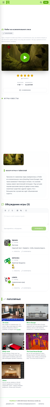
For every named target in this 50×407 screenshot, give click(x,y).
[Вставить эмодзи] (26, 210)
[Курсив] (8, 210)
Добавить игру (10, 403)
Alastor (29, 85)
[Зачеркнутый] (12, 210)
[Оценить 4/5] (28, 75)
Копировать (26, 251)
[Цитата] (17, 210)
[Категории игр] (3, 2)
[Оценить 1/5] (18, 75)
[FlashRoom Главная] (8, 2)
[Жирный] (5, 210)
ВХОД (45, 2)
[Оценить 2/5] (21, 75)
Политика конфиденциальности (26, 403)
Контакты (41, 403)
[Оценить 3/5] (25, 75)
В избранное (25, 90)
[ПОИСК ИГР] (41, 2)
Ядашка (15, 240)
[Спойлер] (21, 210)
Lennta (14, 277)
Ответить (16, 251)
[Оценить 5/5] (32, 75)
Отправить (39, 228)
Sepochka (15, 258)
